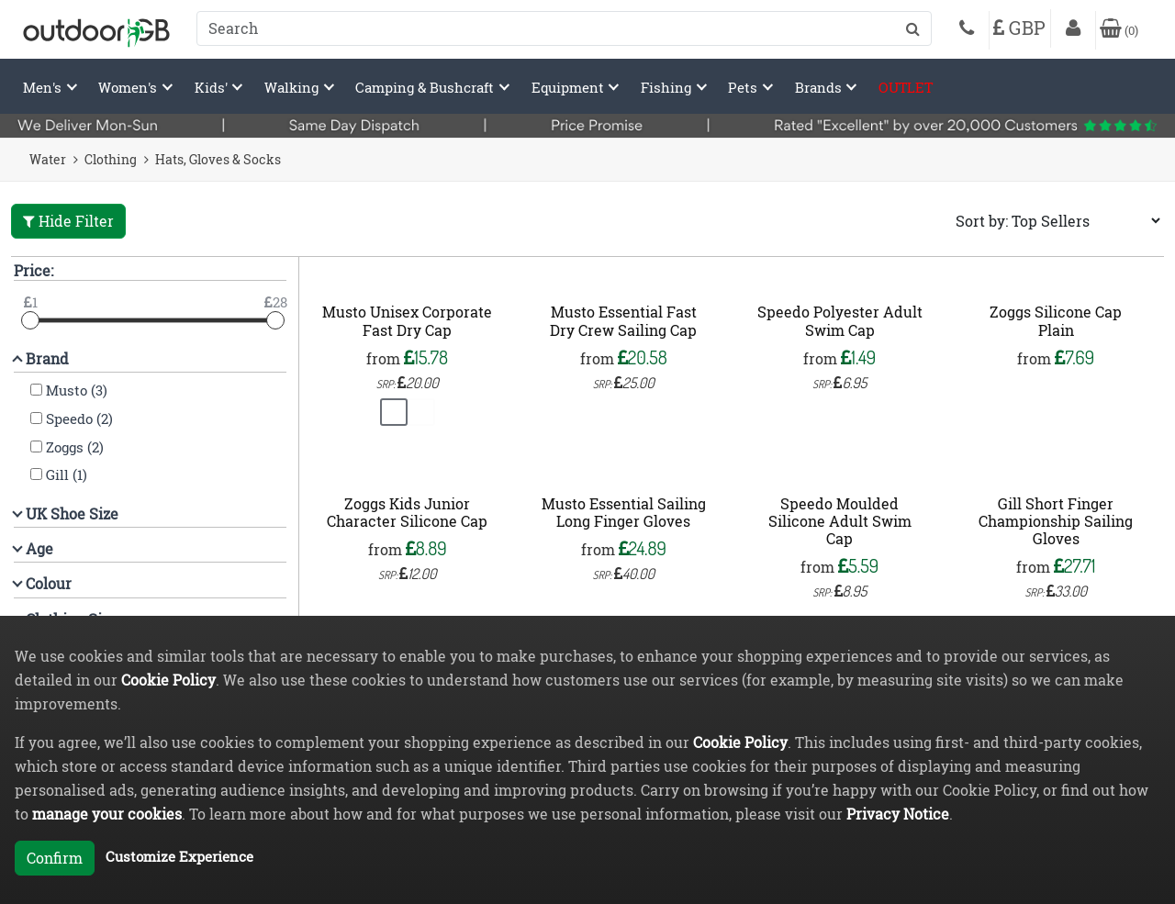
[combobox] (564, 28)
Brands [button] (820, 87)
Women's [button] (129, 87)
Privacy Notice (897, 813)
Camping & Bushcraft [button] (426, 87)
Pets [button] (744, 87)
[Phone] (966, 30)
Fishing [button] (668, 87)
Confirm (55, 857)
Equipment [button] (570, 87)
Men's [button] (44, 87)
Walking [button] (293, 87)
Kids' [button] (213, 87)
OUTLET (905, 87)
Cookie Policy (168, 679)
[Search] (564, 28)
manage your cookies (107, 813)
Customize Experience (179, 856)
